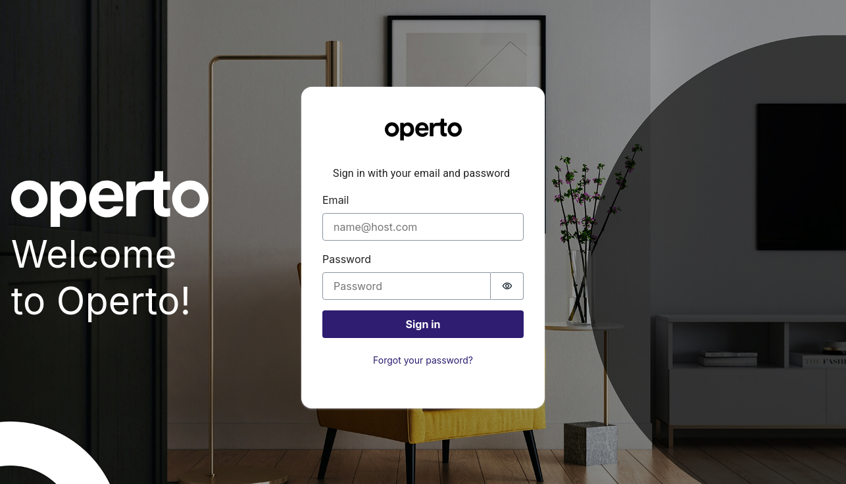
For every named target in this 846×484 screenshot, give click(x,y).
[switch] (507, 286)
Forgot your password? (423, 360)
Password (346, 259)
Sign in (423, 324)
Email (335, 199)
